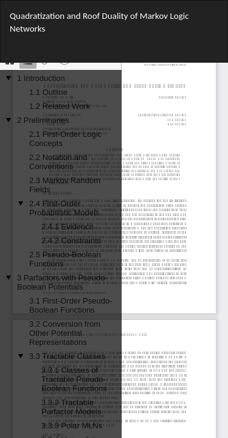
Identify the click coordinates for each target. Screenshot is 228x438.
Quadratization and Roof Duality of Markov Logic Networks (99, 22)
